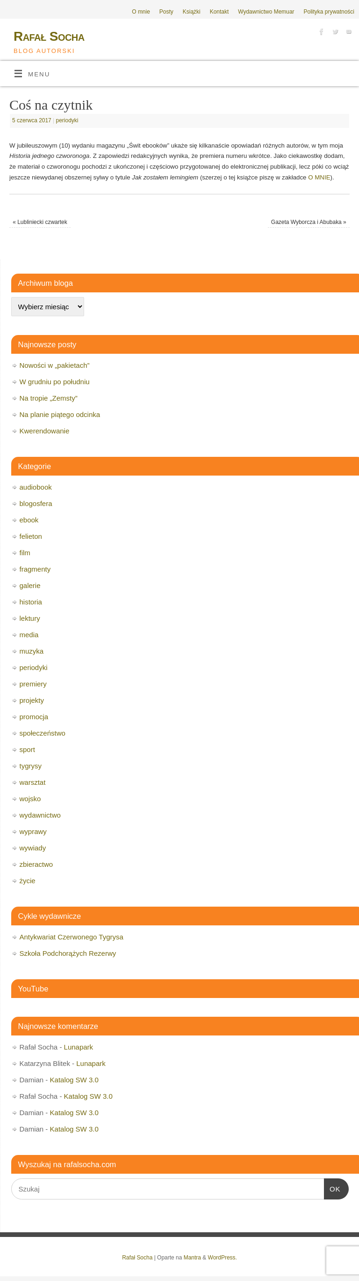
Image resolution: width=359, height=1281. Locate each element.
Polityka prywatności (329, 11)
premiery (33, 684)
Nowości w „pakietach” (55, 365)
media (29, 635)
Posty (166, 11)
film (25, 553)
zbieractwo (36, 864)
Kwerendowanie (45, 431)
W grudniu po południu (55, 382)
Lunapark (78, 1047)
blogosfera (36, 503)
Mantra (192, 1257)
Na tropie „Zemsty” (49, 398)
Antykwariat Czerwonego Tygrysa (71, 937)
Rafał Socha (49, 36)
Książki (192, 11)
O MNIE (319, 177)
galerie (30, 585)
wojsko (30, 799)
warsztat (33, 782)
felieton (31, 536)
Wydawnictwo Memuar (266, 11)
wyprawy (33, 831)
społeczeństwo (42, 733)
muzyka (32, 651)
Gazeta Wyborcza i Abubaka (308, 222)
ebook (29, 520)
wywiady (33, 848)
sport (27, 749)
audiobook (36, 487)
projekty (32, 700)
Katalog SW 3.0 (74, 1080)
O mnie (141, 11)
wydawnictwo (40, 815)
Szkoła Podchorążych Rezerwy (68, 953)
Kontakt (219, 11)
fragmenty (35, 569)
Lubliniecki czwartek (40, 222)
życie (28, 881)
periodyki (67, 120)
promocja (34, 717)
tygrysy (31, 766)
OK (332, 1188)
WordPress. (222, 1257)
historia (31, 602)
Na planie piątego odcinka (60, 414)
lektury (30, 618)
